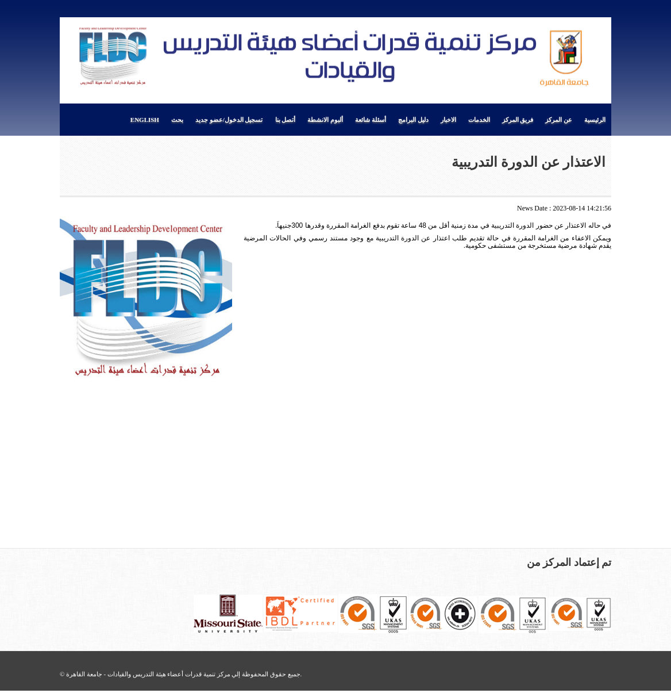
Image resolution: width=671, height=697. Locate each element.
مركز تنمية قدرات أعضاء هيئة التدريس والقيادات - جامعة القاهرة (148, 674)
